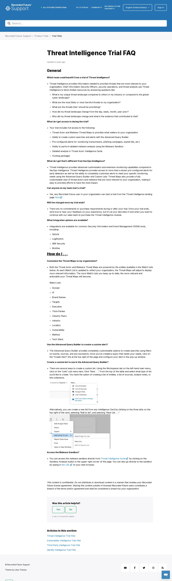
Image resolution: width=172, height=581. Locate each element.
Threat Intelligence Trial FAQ (61, 536)
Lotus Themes (21, 570)
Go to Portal (82, 7)
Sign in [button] (161, 7)
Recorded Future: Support (18, 36)
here (57, 197)
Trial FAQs (57, 36)
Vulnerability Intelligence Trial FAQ (64, 540)
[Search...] (86, 23)
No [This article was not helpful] (70, 509)
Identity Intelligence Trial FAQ (61, 550)
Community (96, 7)
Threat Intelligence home (113, 458)
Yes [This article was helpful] (58, 509)
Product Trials (41, 36)
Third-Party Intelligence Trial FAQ (63, 545)
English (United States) (136, 7)
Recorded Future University (112, 7)
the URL (66, 464)
